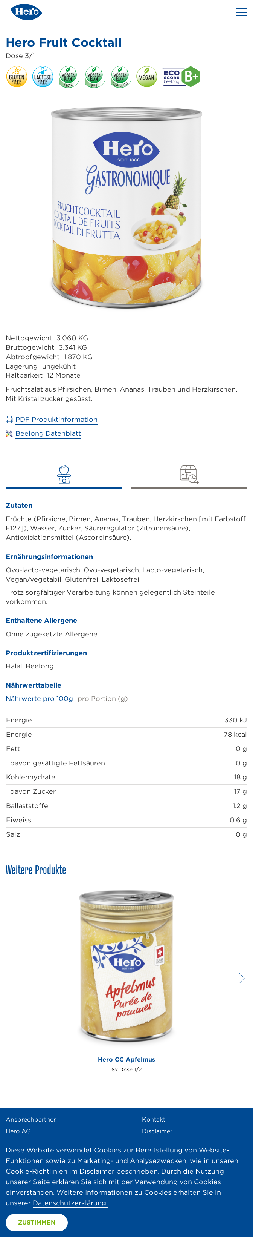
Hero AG (18, 1131)
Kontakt (153, 1119)
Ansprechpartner (31, 1119)
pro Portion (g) (103, 698)
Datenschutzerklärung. (70, 1203)
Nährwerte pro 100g (39, 698)
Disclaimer (157, 1131)
